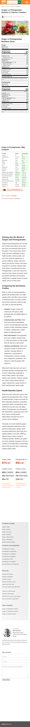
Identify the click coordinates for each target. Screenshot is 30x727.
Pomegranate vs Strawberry (9, 554)
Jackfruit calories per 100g (8, 581)
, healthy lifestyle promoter (14, 16)
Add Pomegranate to (12, 198)
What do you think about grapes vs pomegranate (12, 666)
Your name (4, 656)
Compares (7, 6)
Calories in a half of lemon (8, 591)
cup (6, 487)
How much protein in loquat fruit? (10, 598)
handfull (3, 487)
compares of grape (10, 542)
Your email (4, 661)
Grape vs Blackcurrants (8, 537)
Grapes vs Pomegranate (15, 6)
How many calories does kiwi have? (11, 586)
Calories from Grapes (7, 574)
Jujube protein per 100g (8, 584)
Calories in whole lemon (8, 593)
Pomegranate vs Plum (7, 559)
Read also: (15, 190)
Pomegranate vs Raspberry (9, 556)
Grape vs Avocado (6, 532)
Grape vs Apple (6, 527)
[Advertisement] (15, 129)
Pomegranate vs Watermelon (9, 551)
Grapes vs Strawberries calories (10, 611)
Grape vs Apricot (6, 529)
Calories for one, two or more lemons (11, 596)
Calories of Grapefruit (7, 576)
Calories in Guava (6, 579)
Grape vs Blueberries (7, 539)
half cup (9, 487)
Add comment (6, 679)
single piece (10, 485)
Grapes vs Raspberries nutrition (10, 608)
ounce (6, 485)
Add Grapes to (10, 195)
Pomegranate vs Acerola (8, 549)
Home (2, 6)
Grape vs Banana (6, 534)
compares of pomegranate (12, 564)
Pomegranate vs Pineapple (9, 561)
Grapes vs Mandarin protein (9, 614)
